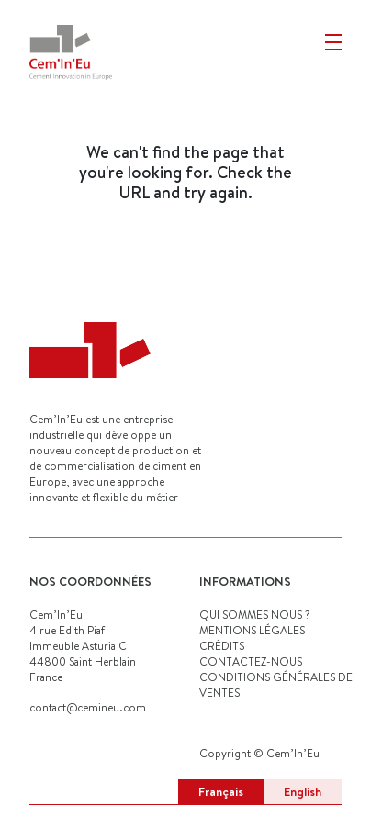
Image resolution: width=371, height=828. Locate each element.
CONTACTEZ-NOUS (250, 661)
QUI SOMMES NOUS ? (254, 614)
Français (220, 791)
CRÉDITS (221, 646)
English (302, 791)
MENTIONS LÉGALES (252, 630)
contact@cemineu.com (87, 707)
